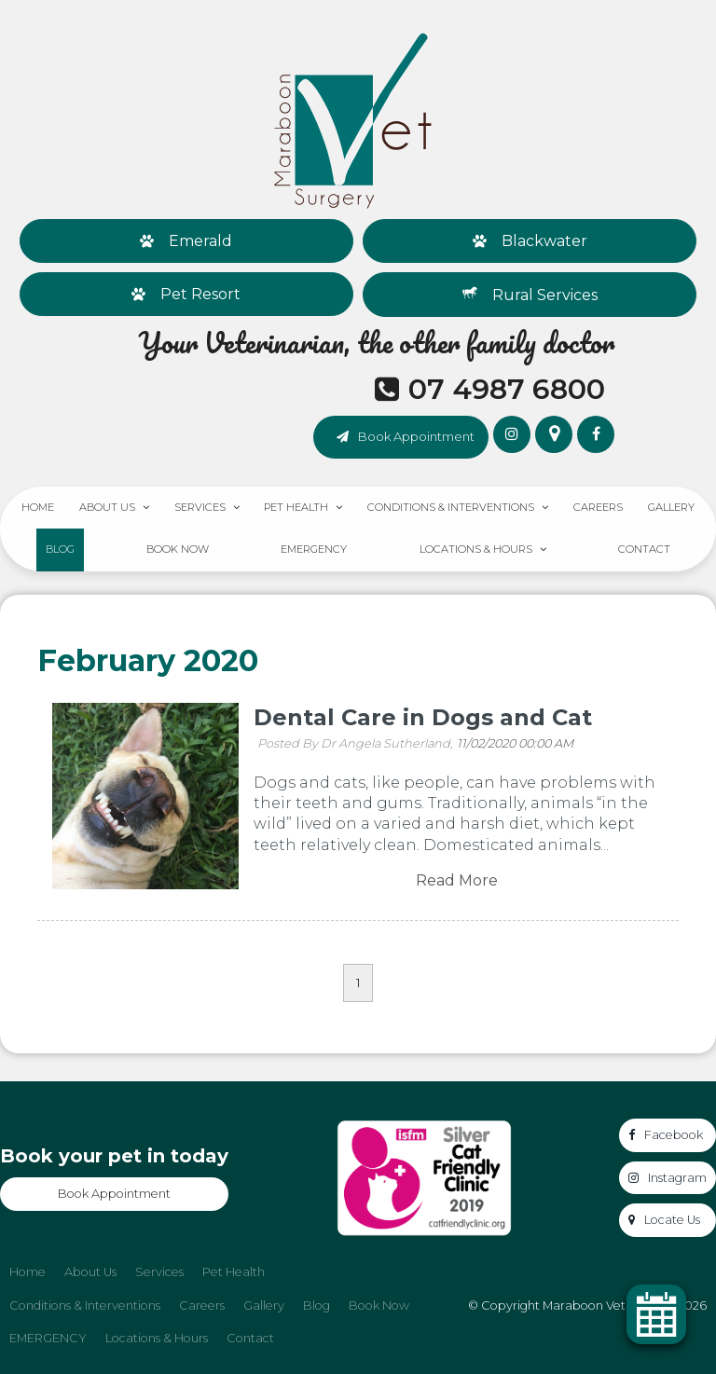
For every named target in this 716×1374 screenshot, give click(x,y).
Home (37, 507)
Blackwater (544, 241)
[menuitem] (27, 1272)
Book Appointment (416, 436)
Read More (457, 880)
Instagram (677, 1178)
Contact (644, 549)
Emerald (200, 241)
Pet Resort (200, 294)
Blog (60, 549)
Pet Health (296, 507)
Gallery (671, 507)
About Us (107, 507)
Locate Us (672, 1220)
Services (200, 507)
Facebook (673, 1135)
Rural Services (545, 295)
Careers (598, 507)
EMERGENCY (314, 549)
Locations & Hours (476, 549)
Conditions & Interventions (450, 507)
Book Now (177, 549)
